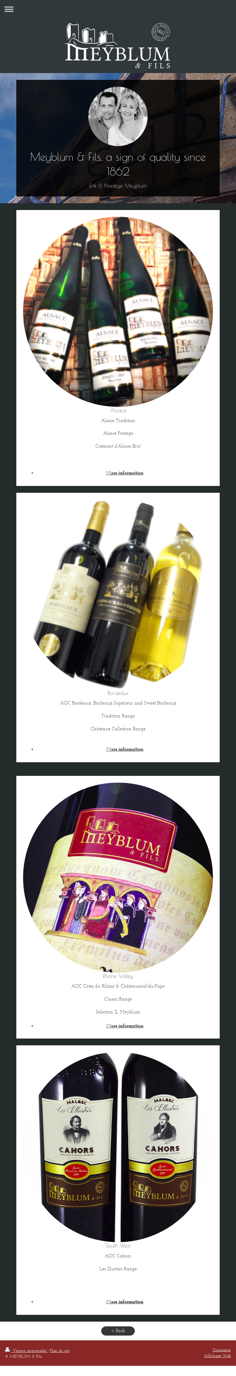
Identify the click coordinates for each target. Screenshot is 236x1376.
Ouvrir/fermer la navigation (118, 9)
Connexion (222, 1349)
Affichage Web (217, 1355)
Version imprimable (26, 1350)
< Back (118, 1331)
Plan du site (60, 1350)
